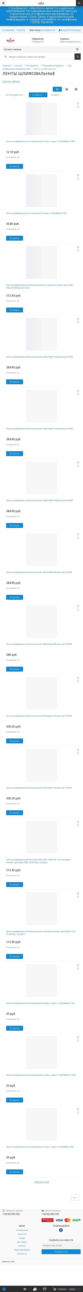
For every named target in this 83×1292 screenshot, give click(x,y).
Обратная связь (51, 1210)
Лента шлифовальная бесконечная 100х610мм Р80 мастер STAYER (39, 644)
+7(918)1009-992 (11, 1213)
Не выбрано (48, 30)
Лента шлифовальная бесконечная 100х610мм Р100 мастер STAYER (39, 356)
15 (75, 1197)
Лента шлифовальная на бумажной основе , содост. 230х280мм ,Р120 (40, 1003)
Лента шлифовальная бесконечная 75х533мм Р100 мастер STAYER (39, 715)
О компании (8, 30)
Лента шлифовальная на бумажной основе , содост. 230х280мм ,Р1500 (41, 1075)
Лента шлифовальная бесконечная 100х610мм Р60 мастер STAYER (39, 572)
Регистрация (74, 30)
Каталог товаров (41, 49)
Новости (21, 30)
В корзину (15, 166)
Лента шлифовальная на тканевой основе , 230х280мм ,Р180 (36, 213)
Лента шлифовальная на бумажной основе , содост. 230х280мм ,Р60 (39, 1146)
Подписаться (61, 1251)
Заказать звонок (12, 1210)
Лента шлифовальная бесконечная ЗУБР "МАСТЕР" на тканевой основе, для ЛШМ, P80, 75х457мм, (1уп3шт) (38, 861)
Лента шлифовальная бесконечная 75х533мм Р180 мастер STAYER (39, 787)
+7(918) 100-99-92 (41, 22)
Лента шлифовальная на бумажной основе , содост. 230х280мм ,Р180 (40, 141)
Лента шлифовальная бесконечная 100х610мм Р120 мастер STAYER (39, 428)
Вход (63, 30)
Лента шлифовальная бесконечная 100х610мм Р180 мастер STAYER (39, 500)
